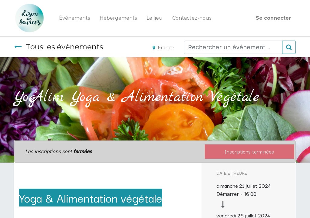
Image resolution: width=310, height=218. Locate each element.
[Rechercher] (289, 47)
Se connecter (273, 18)
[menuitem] (74, 18)
